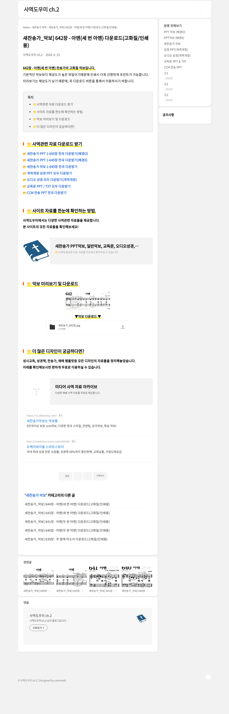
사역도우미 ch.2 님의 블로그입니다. (48, 620)
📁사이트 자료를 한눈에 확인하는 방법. (58, 111)
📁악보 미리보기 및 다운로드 (51, 119)
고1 (166, 73)
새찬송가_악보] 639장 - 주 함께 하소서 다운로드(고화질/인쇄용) (66, 539)
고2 (166, 84)
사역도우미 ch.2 (41, 9)
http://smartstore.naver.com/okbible (48, 441)
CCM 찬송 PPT (173, 67)
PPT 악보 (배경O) (174, 32)
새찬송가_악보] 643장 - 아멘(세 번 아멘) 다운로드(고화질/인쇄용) (67, 513)
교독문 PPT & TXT (175, 61)
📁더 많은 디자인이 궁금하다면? (54, 126)
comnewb (60, 680)
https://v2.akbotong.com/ (42, 415)
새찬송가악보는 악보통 (42, 421)
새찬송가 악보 (36, 495)
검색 (200, 9)
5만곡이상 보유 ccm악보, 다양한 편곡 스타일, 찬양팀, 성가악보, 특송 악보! (71, 426)
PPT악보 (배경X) (174, 38)
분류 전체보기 (173, 25)
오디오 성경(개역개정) (177, 55)
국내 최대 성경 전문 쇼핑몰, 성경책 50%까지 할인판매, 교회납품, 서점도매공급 (74, 451)
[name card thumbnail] (142, 619)
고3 (166, 95)
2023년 (169, 78)
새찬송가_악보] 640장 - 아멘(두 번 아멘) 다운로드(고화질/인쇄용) (67, 530)
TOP (208, 677)
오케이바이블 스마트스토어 (45, 447)
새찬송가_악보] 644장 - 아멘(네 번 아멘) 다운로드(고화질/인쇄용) (67, 504)
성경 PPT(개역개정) (176, 49)
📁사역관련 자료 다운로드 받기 (53, 104)
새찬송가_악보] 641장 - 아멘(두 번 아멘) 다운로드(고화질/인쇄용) (67, 521)
